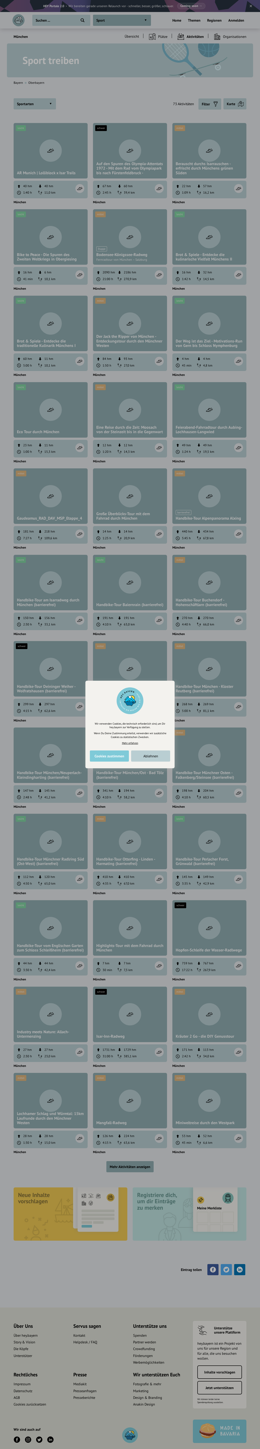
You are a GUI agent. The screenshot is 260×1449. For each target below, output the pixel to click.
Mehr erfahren (130, 743)
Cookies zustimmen (109, 756)
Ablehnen (150, 756)
